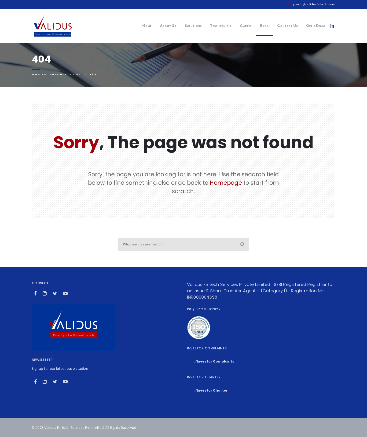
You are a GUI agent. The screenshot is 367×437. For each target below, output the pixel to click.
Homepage (226, 183)
